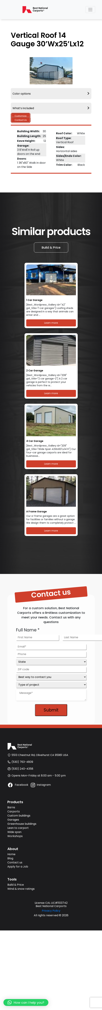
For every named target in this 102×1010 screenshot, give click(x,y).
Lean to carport (18, 828)
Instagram (40, 785)
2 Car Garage (34, 370)
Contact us (14, 862)
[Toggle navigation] (90, 9)
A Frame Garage (36, 511)
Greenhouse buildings (21, 824)
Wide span (14, 832)
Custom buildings (18, 816)
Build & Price (51, 247)
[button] (25, 1002)
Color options (51, 94)
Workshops (15, 836)
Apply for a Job (17, 867)
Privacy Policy (51, 911)
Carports (13, 811)
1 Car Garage (34, 300)
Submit (51, 710)
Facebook (17, 785)
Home (11, 854)
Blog (10, 858)
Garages (13, 820)
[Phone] (51, 654)
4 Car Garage (34, 441)
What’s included (51, 108)
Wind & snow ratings (21, 889)
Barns (11, 807)
